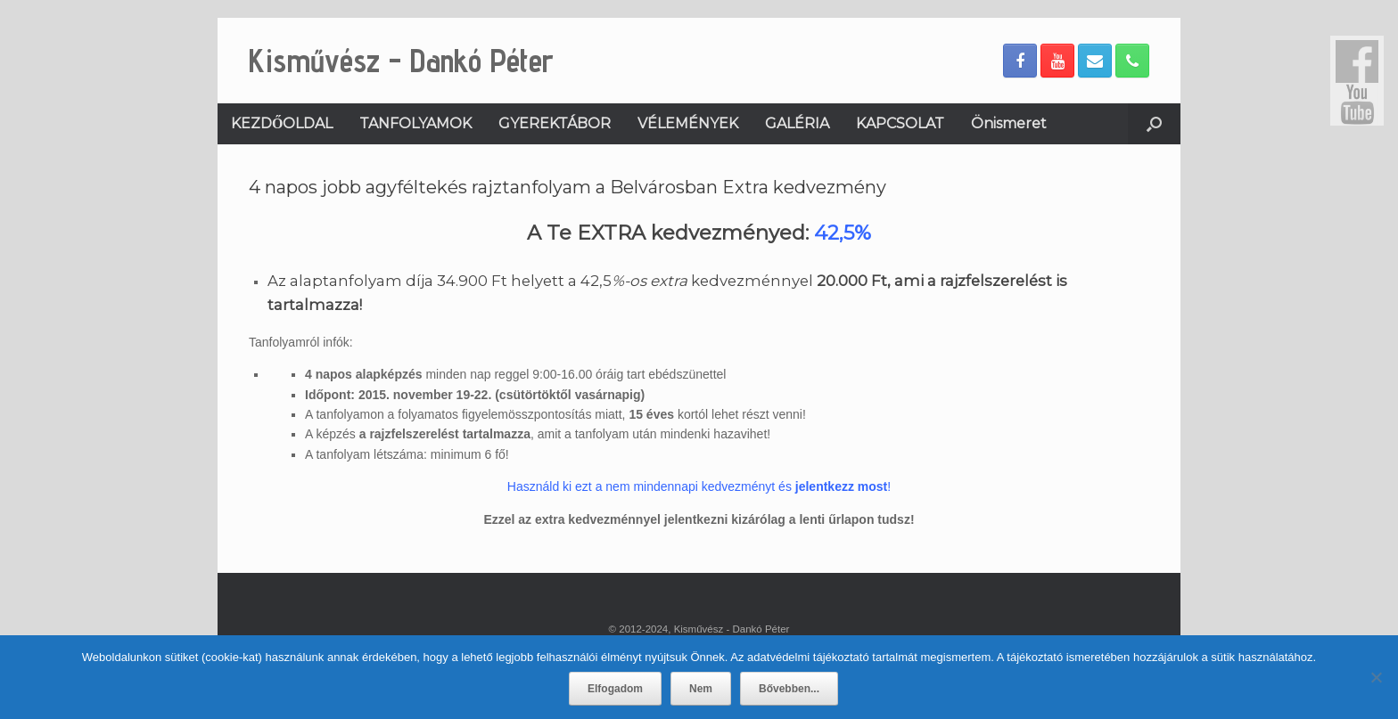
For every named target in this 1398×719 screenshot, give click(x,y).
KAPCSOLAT (900, 123)
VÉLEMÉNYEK (687, 123)
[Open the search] (1154, 123)
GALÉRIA (797, 123)
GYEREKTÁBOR (554, 123)
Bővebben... (789, 688)
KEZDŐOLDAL (282, 123)
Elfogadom (615, 688)
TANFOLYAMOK (415, 123)
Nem (700, 688)
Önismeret (1009, 123)
